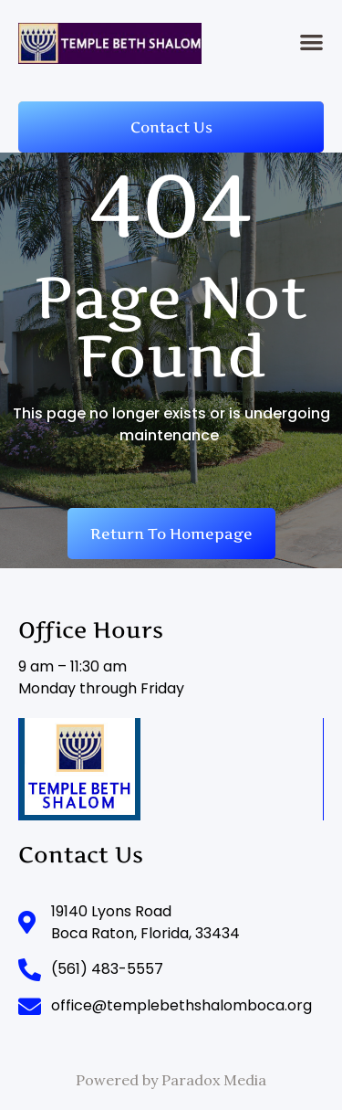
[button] (312, 41)
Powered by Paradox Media (171, 1080)
